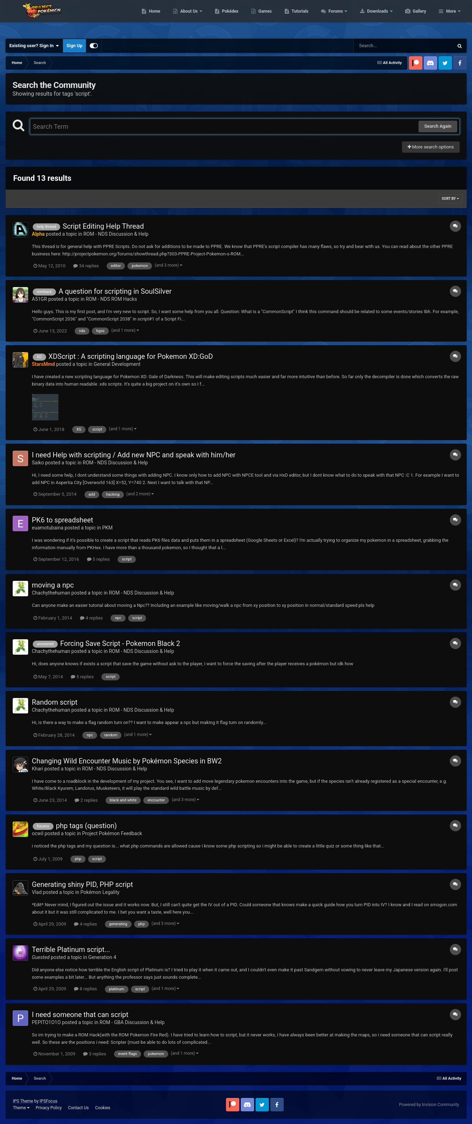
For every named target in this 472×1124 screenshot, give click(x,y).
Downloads (411, 17)
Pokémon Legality (99, 892)
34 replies (86, 265)
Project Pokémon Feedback (112, 833)
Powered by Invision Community (429, 1104)
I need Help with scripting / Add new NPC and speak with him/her (134, 455)
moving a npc (53, 585)
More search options (431, 147)
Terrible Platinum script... (71, 949)
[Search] (386, 45)
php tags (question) (86, 825)
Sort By (450, 199)
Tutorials (333, 17)
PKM (107, 528)
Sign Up (74, 45)
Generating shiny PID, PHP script (82, 884)
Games (298, 17)
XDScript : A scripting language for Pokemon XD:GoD (131, 356)
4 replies (91, 618)
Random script (55, 702)
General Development (117, 364)
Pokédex (263, 17)
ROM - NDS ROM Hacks (111, 299)
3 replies (94, 1053)
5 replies (98, 559)
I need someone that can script (80, 1014)
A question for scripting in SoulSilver (114, 291)
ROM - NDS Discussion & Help (116, 234)
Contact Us (78, 1107)
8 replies (85, 988)
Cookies (102, 1107)
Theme (21, 1107)
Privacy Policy (49, 1107)
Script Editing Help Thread (103, 226)
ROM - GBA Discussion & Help (132, 1022)
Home (188, 17)
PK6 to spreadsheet (62, 520)
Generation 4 (102, 957)
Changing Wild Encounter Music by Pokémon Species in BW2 (127, 761)
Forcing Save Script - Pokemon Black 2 (120, 643)
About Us (222, 17)
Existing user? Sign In (34, 45)
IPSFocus (48, 1101)
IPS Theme (23, 1101)
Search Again (437, 126)
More (451, 17)
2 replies (86, 800)
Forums (369, 17)
